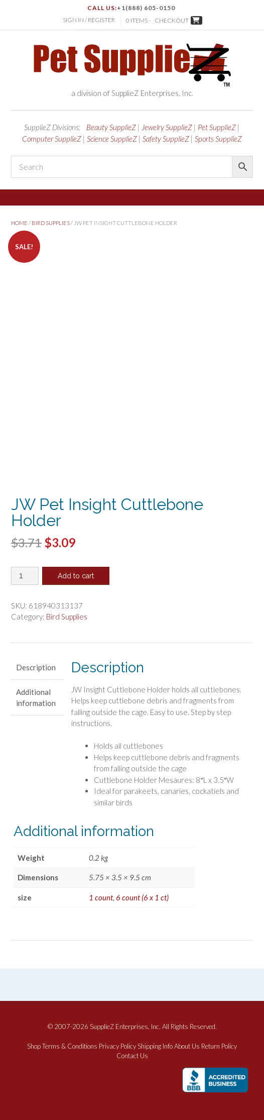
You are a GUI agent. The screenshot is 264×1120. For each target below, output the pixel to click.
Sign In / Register (89, 20)
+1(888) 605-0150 (146, 8)
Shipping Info (155, 1046)
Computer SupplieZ (51, 138)
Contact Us (132, 1056)
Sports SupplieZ (218, 138)
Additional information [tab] (36, 697)
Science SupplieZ (112, 138)
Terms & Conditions (69, 1046)
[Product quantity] (25, 576)
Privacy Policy (117, 1046)
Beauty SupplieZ (111, 127)
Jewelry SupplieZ (167, 127)
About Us (187, 1046)
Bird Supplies (51, 223)
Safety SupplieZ (166, 138)
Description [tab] (36, 667)
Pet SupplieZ (217, 127)
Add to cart (76, 576)
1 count (101, 897)
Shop (34, 1046)
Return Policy (219, 1046)
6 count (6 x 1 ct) (142, 897)
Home (19, 223)
